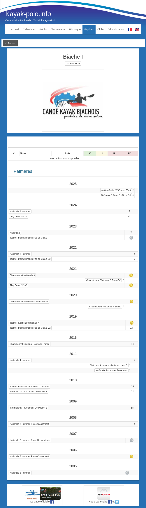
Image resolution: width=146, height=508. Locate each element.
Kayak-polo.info (28, 14)
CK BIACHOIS (73, 63)
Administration (116, 29)
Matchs (42, 29)
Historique (75, 29)
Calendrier (29, 29)
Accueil (15, 29)
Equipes (89, 29)
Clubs (100, 29)
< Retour (10, 43)
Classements (57, 29)
